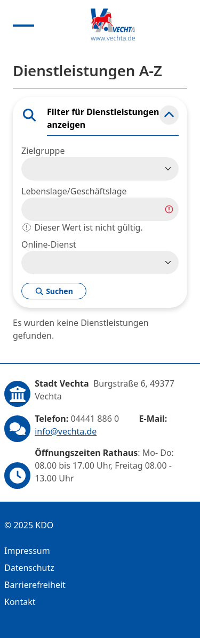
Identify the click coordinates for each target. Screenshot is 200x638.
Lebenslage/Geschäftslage (74, 191)
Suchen (54, 291)
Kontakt (20, 602)
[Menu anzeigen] (23, 24)
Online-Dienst (48, 244)
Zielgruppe (43, 151)
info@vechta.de (66, 431)
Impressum (27, 551)
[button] (169, 115)
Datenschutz (29, 568)
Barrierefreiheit (35, 585)
